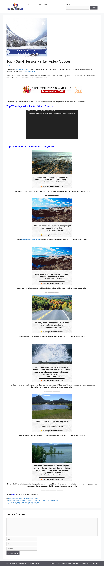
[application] (52, 124)
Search (68, 5)
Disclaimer (68, 563)
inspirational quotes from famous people (31, 500)
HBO (71, 76)
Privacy (83, 563)
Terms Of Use (76, 563)
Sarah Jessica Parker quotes (50, 500)
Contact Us (61, 563)
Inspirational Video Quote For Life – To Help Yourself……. (23, 504)
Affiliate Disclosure (92, 563)
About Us (54, 563)
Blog (34, 4)
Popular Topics (43, 4)
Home (27, 4)
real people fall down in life (30, 240)
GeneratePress (35, 563)
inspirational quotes (22, 69)
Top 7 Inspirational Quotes (30, 498)
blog (9, 498)
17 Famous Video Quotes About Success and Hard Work (23, 502)
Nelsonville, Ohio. (29, 71)
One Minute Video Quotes (33, 9)
